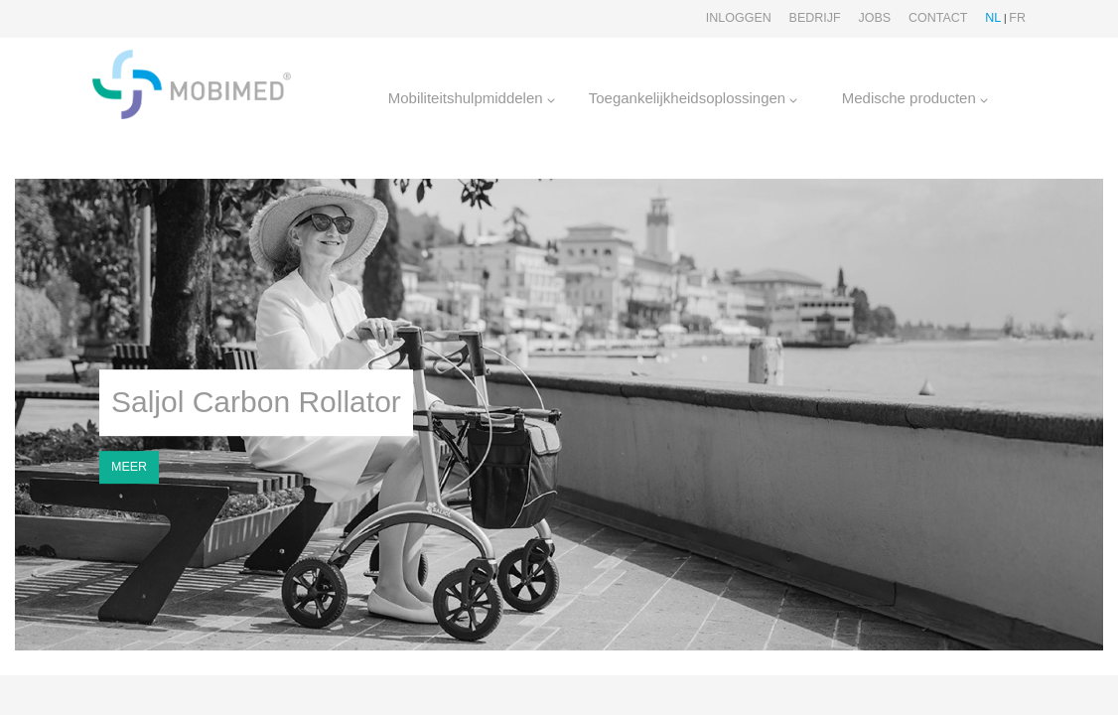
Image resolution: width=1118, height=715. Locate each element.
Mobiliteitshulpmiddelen (471, 97)
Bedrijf (815, 18)
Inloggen (738, 18)
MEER (129, 467)
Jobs (874, 18)
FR (1017, 18)
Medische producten (915, 97)
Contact (938, 18)
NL (993, 18)
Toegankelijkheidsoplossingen (693, 97)
